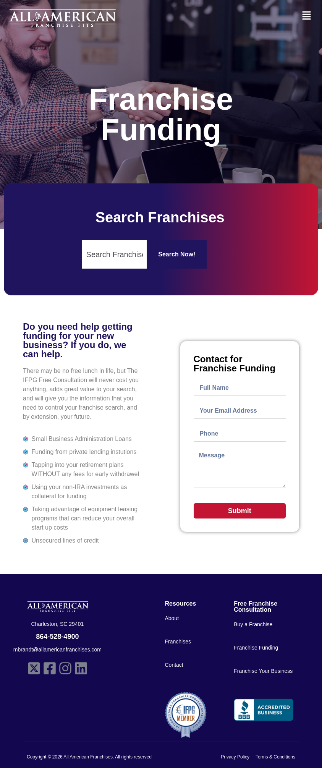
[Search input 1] (115, 254)
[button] (306, 16)
